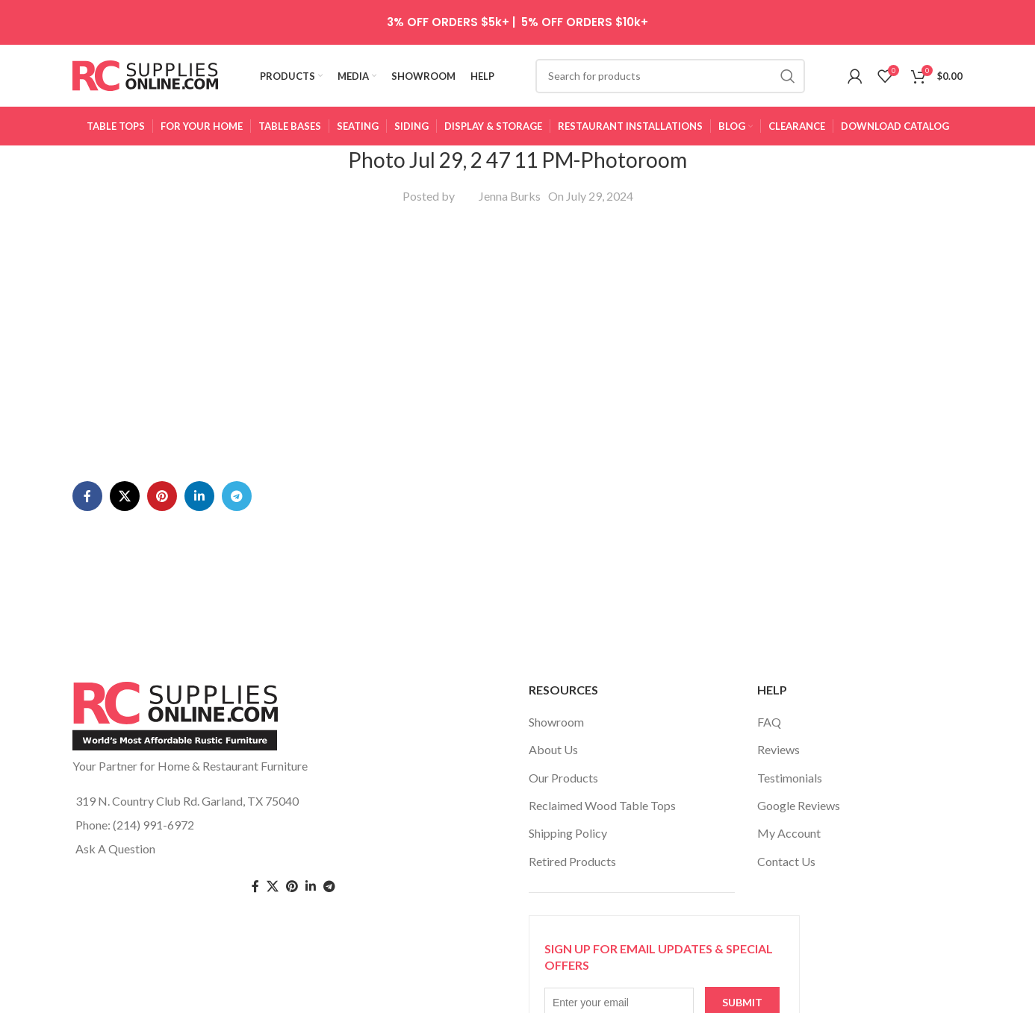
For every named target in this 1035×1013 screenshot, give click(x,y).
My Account (789, 838)
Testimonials (789, 782)
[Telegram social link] (237, 445)
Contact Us (786, 866)
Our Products (563, 782)
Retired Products (572, 866)
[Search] (670, 78)
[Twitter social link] (273, 891)
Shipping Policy (568, 838)
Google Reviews (798, 810)
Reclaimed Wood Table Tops (602, 810)
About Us (553, 754)
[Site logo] (145, 76)
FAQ (769, 726)
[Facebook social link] (87, 445)
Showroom (556, 726)
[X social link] (125, 445)
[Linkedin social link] (199, 445)
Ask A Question (115, 854)
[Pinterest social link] (162, 445)
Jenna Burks (510, 200)
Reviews (778, 754)
